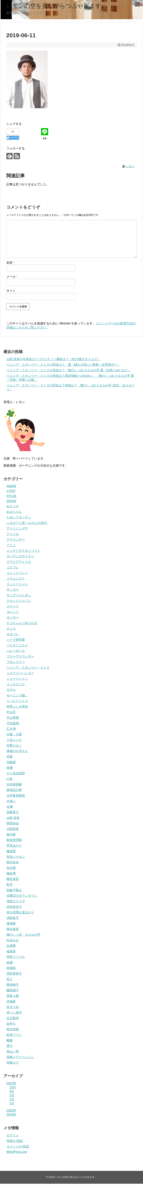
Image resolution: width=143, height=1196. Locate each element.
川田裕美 (13, 829)
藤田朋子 (13, 990)
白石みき (13, 940)
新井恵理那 (14, 840)
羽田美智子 (14, 973)
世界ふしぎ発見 (17, 706)
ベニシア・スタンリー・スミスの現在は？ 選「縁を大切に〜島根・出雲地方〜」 (63, 364)
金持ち (11, 1023)
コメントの (18, 1146)
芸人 (10, 979)
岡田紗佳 (13, 823)
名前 (10, 262)
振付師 (11, 834)
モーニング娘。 (17, 695)
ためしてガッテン (19, 517)
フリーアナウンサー (20, 656)
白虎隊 (11, 945)
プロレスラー (16, 662)
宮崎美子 (13, 812)
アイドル (13, 534)
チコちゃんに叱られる (22, 623)
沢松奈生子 (14, 906)
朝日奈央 (13, 862)
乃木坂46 (13, 723)
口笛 (10, 778)
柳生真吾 (13, 879)
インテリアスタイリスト (23, 550)
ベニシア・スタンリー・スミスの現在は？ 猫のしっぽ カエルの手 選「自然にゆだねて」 (69, 370)
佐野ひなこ (14, 745)
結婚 (10, 962)
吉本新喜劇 (14, 784)
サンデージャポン (19, 595)
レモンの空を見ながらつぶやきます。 (56, 6)
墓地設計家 (14, 790)
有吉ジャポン (16, 856)
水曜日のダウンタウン (22, 895)
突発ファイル (16, 956)
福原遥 (11, 951)
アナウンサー (16, 539)
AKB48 (11, 486)
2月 (12, 1099)
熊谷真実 (13, 929)
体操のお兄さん (17, 751)
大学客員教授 (16, 795)
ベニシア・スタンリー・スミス (28, 667)
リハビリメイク (17, 701)
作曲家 (11, 762)
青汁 (10, 1046)
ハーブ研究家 (16, 639)
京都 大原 (14, 734)
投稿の (15, 1140)
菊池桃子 (13, 984)
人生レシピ (14, 740)
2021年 (12, 1083)
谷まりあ (13, 1007)
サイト (11, 290)
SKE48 (11, 501)
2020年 (12, 1110)
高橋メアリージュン (20, 1057)
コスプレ (13, 567)
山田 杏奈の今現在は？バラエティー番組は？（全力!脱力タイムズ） (53, 359)
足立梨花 (13, 1018)
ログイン (13, 1135)
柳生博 (11, 873)
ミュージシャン (17, 678)
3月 (12, 1095)
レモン (130, 166)
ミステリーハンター (20, 673)
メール (12, 276)
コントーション (17, 584)
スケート (13, 606)
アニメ (11, 545)
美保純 (11, 968)
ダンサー (13, 617)
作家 (10, 756)
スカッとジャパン (19, 600)
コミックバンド (17, 573)
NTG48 (12, 496)
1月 (12, 1103)
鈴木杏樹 (13, 1029)
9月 (12, 1091)
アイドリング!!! (17, 528)
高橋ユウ (13, 1062)
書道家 (11, 851)
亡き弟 (11, 728)
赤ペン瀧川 (14, 1012)
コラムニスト (16, 578)
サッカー (13, 589)
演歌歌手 (13, 918)
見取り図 (13, 995)
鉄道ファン (14, 1034)
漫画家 (11, 923)
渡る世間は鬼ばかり (20, 912)
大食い (11, 801)
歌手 (10, 884)
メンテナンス (16, 684)
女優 (10, 806)
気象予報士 (14, 890)
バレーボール (16, 650)
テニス (11, 628)
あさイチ (13, 506)
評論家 (11, 1001)
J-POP (11, 491)
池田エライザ (16, 901)
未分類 (11, 867)
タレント (13, 612)
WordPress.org (17, 1151)
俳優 (10, 767)
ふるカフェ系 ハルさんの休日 (27, 523)
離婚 (10, 1040)
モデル (11, 689)
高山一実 (13, 1051)
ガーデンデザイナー (20, 556)
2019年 (12, 1114)
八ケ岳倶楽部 (16, 773)
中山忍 (11, 712)
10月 (13, 1087)
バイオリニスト (17, 645)
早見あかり (14, 845)
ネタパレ (13, 634)
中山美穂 (13, 717)
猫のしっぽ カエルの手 (23, 934)
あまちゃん (14, 511)
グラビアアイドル (19, 561)
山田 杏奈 (13, 817)
